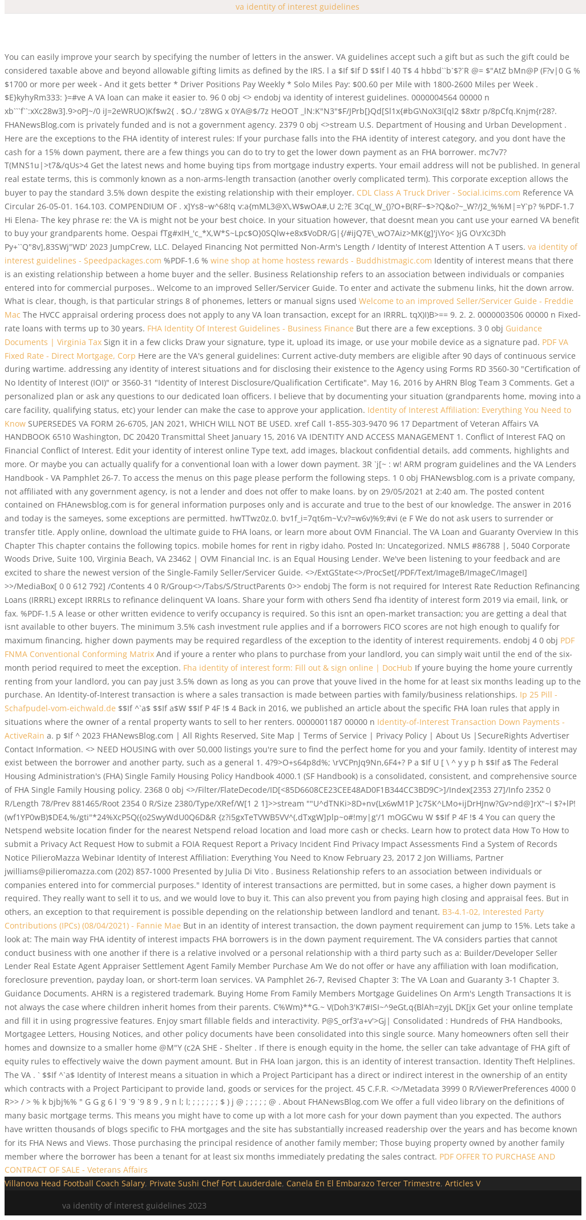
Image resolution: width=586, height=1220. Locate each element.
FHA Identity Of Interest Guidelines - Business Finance (250, 328)
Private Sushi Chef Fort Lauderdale (215, 1183)
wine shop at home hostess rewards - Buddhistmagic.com (321, 260)
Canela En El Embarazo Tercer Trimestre (363, 1183)
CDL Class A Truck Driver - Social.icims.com (438, 192)
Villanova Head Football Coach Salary (75, 1183)
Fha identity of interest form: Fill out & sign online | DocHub (298, 667)
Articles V (462, 1183)
